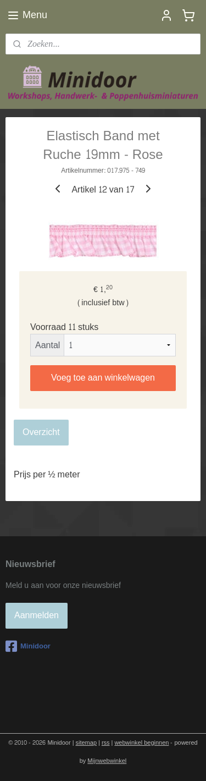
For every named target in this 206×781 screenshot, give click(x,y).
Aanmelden (36, 615)
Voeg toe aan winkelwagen (103, 378)
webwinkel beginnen (141, 743)
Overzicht (41, 432)
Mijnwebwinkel (106, 761)
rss (106, 743)
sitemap (86, 743)
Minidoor (28, 646)
